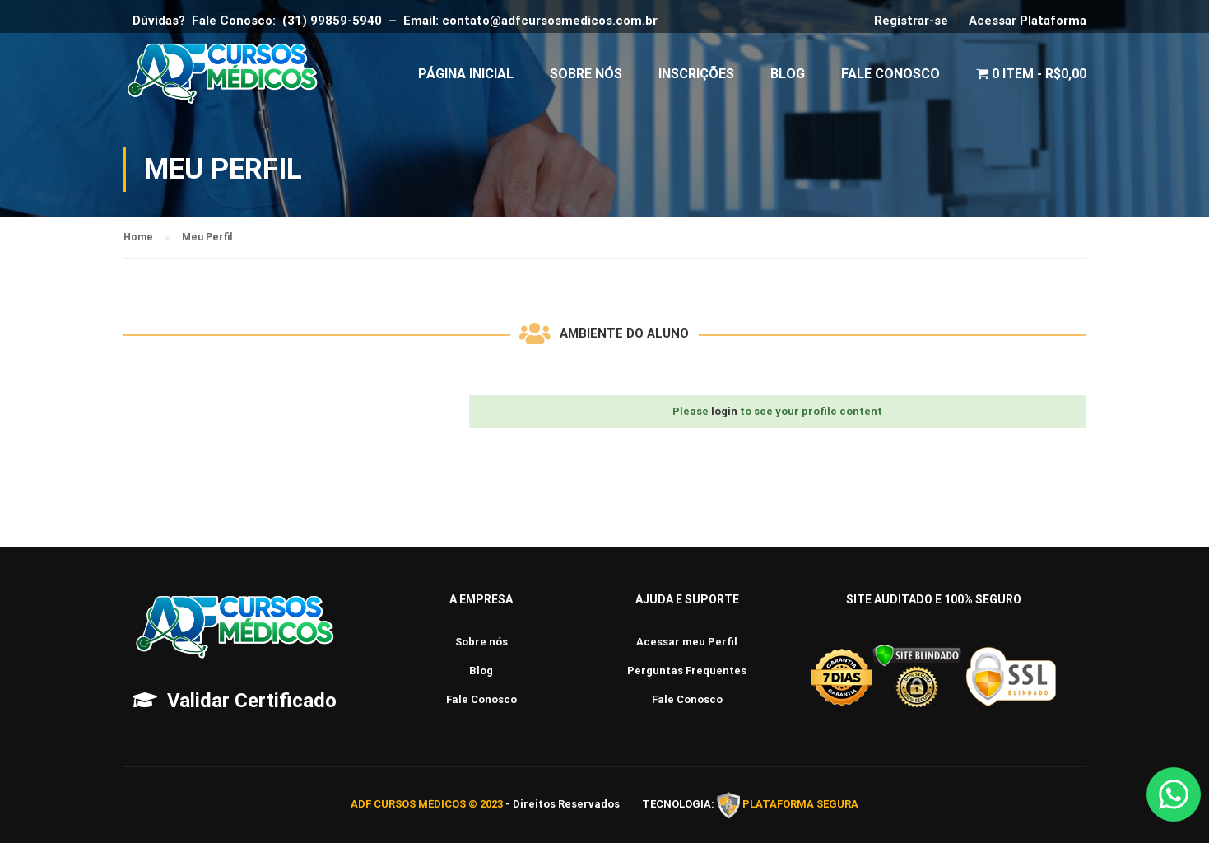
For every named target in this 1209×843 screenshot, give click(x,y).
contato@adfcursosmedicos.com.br (553, 20)
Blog (787, 74)
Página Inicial (466, 74)
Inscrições (696, 74)
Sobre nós (481, 642)
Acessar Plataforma (1027, 20)
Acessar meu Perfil (686, 642)
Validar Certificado (252, 700)
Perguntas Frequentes (686, 670)
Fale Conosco (890, 74)
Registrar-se (911, 20)
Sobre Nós (586, 74)
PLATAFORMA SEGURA (800, 805)
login (724, 411)
